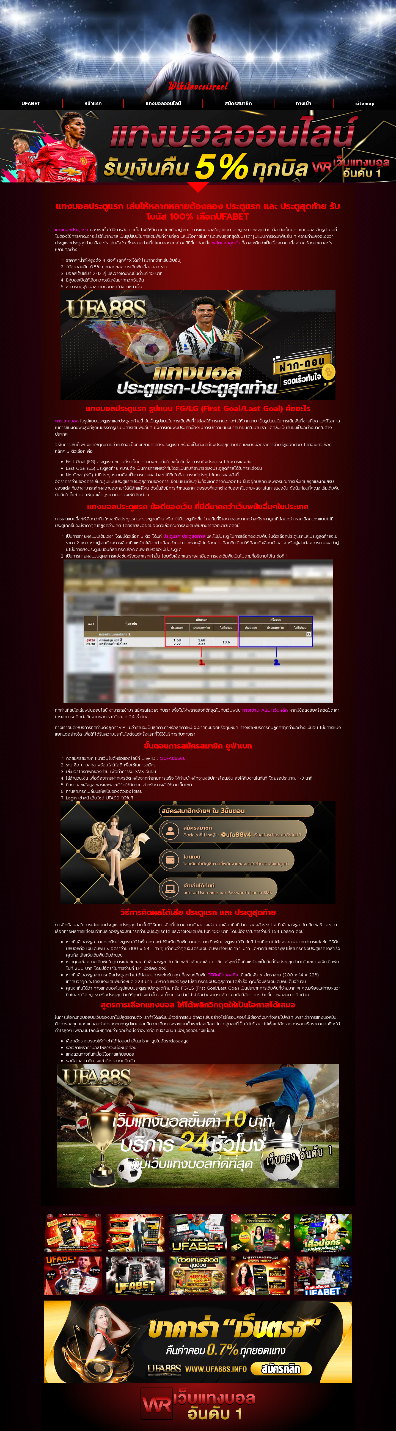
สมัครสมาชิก (238, 103)
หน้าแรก (93, 103)
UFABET (30, 103)
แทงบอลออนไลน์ (163, 103)
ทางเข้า (303, 103)
